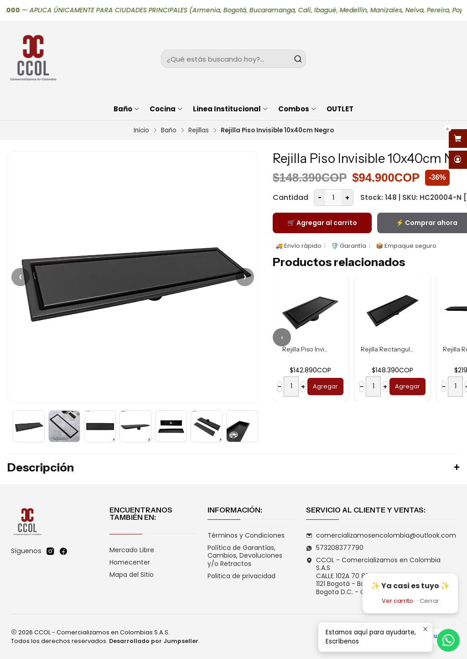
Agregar (325, 386)
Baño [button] (127, 109)
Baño (168, 130)
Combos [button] (297, 109)
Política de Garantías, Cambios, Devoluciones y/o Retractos (245, 555)
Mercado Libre (131, 549)
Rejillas (198, 130)
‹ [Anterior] (20, 277)
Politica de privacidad (241, 576)
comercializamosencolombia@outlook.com (381, 535)
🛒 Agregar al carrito (322, 222)
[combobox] (233, 59)
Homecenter (129, 562)
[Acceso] (458, 160)
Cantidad (290, 197)
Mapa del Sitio (131, 574)
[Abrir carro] (458, 138)
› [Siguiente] (245, 277)
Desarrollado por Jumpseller (153, 641)
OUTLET (340, 109)
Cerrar (429, 600)
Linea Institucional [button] (231, 109)
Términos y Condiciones (246, 535)
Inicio (141, 130)
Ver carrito (397, 600)
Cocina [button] (166, 109)
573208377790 (334, 547)
